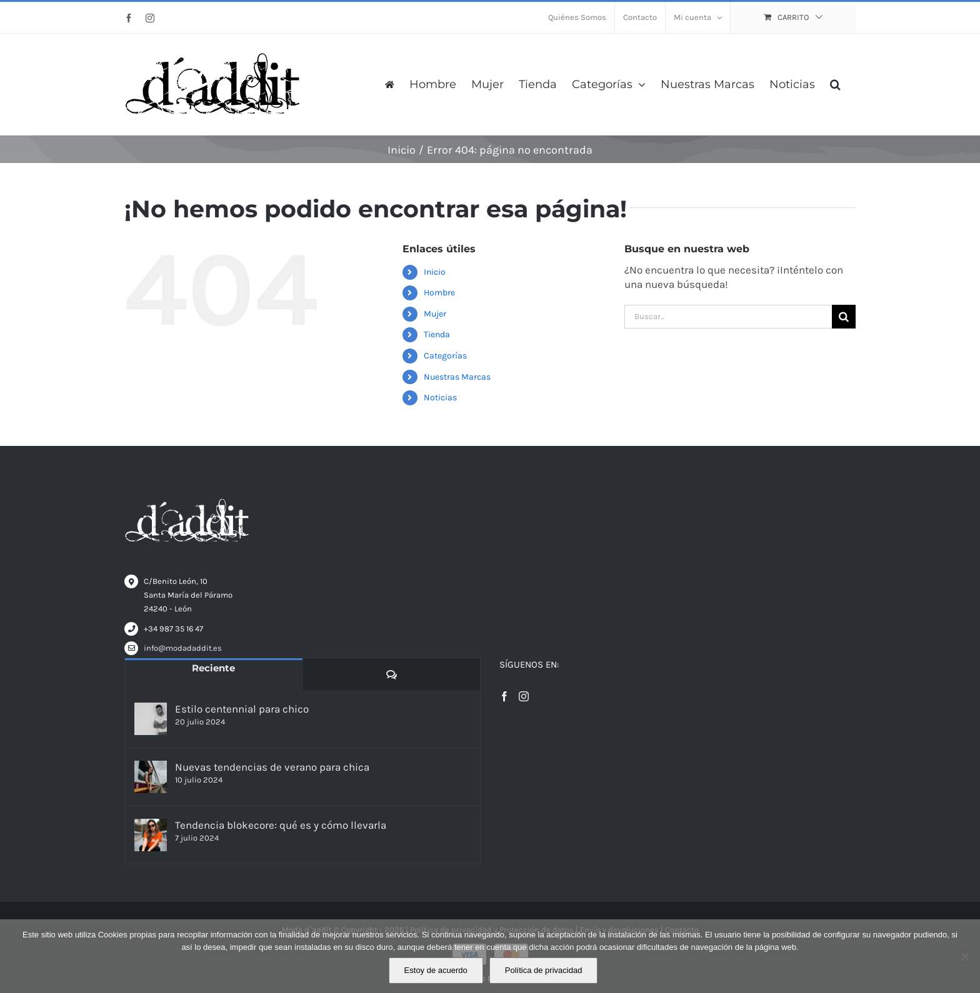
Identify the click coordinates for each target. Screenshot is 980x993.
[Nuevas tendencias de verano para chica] (150, 777)
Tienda (437, 334)
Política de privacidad (543, 970)
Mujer (435, 314)
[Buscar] (844, 317)
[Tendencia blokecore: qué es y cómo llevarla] (150, 835)
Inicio (435, 272)
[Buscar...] (728, 317)
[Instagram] (524, 696)
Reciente (213, 668)
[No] (964, 956)
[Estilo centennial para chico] (150, 719)
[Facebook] (504, 696)
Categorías (445, 355)
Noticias (440, 397)
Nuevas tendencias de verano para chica (272, 767)
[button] (835, 84)
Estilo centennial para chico (242, 709)
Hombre (439, 292)
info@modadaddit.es (183, 648)
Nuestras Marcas (457, 377)
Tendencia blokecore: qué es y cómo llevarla (280, 825)
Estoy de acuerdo (436, 970)
